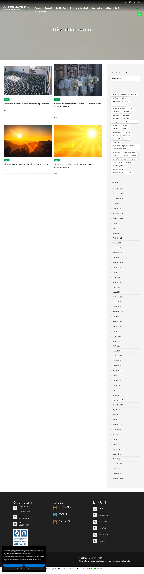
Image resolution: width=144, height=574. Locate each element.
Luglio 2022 (116, 272)
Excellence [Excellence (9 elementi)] (116, 129)
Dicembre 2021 (117, 307)
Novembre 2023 (118, 213)
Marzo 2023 (116, 233)
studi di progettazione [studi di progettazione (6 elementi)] (119, 166)
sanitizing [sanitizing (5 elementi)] (129, 162)
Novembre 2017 (118, 400)
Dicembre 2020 (117, 366)
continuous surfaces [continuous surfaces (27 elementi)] (119, 108)
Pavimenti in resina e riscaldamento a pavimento (26, 104)
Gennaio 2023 (117, 243)
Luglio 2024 (116, 203)
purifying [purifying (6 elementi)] (125, 155)
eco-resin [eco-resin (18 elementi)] (126, 112)
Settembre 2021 (118, 321)
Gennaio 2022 (117, 302)
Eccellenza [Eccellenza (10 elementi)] (116, 112)
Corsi (117, 8)
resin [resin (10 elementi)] (125, 159)
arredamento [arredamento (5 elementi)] (116, 101)
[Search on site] (125, 78)
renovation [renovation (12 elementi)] (116, 159)
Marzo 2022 (116, 292)
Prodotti (48, 8)
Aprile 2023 (116, 228)
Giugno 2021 (117, 336)
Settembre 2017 (118, 405)
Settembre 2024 (118, 199)
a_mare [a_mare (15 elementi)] (127, 101)
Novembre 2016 (118, 434)
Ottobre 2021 (117, 316)
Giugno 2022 (117, 277)
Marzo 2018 (116, 395)
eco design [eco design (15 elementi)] (116, 118)
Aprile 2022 (116, 287)
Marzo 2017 (116, 420)
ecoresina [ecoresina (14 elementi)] (124, 125)
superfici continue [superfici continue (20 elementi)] (118, 172)
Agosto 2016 (117, 444)
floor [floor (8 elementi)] (124, 129)
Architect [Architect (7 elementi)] (123, 94)
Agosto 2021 (117, 326)
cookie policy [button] (30, 553)
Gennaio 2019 (117, 375)
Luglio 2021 (116, 331)
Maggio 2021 (117, 341)
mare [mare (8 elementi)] (126, 139)
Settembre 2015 (118, 464)
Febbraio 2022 (117, 297)
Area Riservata (40, 11)
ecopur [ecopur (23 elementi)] (115, 125)
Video (108, 8)
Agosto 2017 (117, 410)
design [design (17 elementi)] (131, 108)
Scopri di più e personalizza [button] (24, 568)
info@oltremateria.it (24, 518)
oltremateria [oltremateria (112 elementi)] (116, 152)
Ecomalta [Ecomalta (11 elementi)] (124, 122)
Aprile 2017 (116, 415)
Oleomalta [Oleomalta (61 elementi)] (116, 142)
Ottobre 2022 (117, 257)
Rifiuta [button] (13, 565)
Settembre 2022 (118, 262)
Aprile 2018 (116, 390)
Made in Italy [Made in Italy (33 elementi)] (126, 135)
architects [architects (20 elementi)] (133, 94)
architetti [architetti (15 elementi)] (115, 98)
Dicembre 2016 (117, 429)
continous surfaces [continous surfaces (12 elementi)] (118, 105)
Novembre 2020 (118, 370)
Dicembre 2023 (117, 208)
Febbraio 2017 (117, 424)
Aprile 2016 (116, 459)
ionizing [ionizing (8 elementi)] (128, 132)
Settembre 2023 (118, 218)
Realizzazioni (97, 8)
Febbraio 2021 (117, 356)
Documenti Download (79, 8)
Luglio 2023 (116, 223)
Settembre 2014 (118, 478)
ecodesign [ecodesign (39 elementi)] (126, 115)
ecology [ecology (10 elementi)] (115, 122)
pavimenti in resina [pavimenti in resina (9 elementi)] (130, 152)
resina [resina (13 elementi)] (133, 159)
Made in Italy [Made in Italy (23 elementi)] (116, 139)
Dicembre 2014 (117, 474)
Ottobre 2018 (117, 380)
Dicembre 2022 (117, 248)
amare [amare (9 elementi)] (114, 94)
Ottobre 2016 (117, 439)
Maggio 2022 (117, 282)
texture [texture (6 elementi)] (130, 172)
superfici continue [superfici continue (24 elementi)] (118, 169)
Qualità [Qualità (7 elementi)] (134, 155)
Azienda (38, 8)
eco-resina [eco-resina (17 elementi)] (116, 115)
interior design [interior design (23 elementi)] (117, 132)
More (5, 110)
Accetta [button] (34, 565)
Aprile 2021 (116, 346)
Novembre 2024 (118, 194)
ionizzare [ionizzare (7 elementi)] (115, 135)
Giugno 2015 (117, 469)
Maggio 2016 (117, 454)
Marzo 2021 (116, 351)
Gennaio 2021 (117, 361)
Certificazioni (61, 8)
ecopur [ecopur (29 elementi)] (134, 122)
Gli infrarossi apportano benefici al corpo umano (26, 164)
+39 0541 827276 (24, 525)
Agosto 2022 (117, 267)
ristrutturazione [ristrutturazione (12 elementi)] (117, 162)
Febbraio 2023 (117, 238)
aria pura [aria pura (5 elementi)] (124, 98)
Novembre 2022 (118, 253)
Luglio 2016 (116, 449)
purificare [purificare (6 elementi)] (115, 155)
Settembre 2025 (118, 189)
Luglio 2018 (116, 385)
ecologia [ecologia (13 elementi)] (126, 118)
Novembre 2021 (118, 311)
